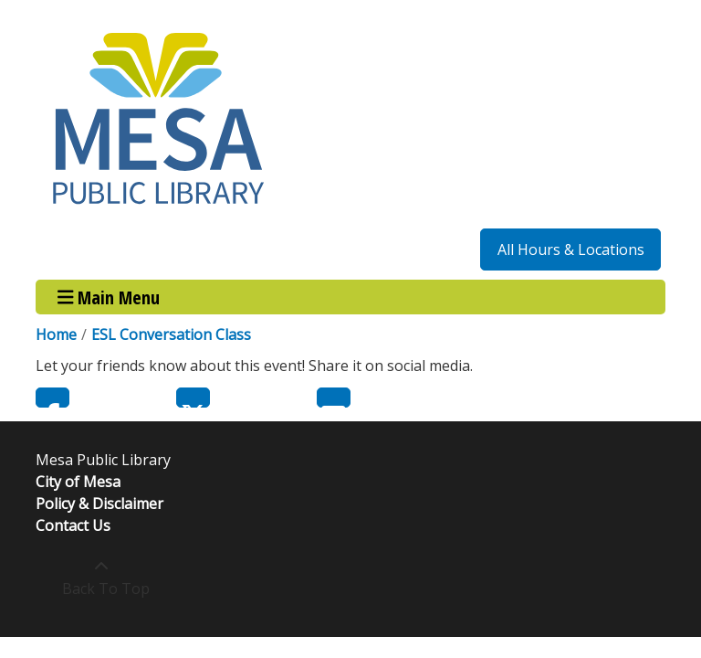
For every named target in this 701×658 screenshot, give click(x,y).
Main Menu (109, 296)
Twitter (193, 397)
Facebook (52, 397)
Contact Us (73, 525)
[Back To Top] (101, 578)
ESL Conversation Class (171, 334)
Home (56, 334)
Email (333, 397)
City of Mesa (78, 482)
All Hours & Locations (570, 249)
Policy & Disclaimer (99, 504)
